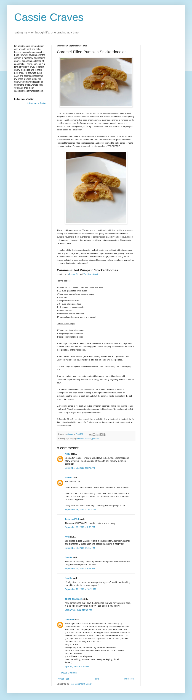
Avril (67, 537)
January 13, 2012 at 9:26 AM (78, 610)
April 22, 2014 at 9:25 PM (77, 666)
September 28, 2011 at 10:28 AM (80, 509)
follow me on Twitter (36, 103)
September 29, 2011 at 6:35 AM (80, 568)
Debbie (68, 557)
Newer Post (63, 679)
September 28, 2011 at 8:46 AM (80, 468)
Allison (68, 477)
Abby (67, 454)
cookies (80, 439)
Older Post (129, 679)
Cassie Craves (49, 17)
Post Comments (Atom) (81, 684)
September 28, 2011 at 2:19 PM (80, 527)
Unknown (69, 619)
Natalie (68, 578)
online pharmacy (73, 599)
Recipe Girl (74, 274)
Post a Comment (69, 673)
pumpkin (96, 439)
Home (96, 679)
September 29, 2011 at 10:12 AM (80, 589)
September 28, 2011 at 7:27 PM (80, 548)
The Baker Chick (90, 274)
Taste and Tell (72, 519)
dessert (88, 439)
